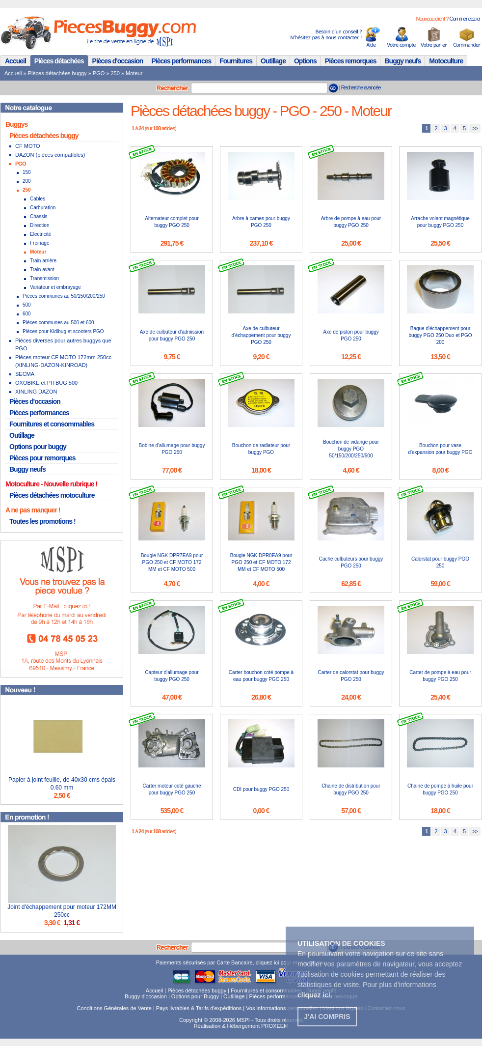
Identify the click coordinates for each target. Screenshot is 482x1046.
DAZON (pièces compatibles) (50, 155)
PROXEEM (274, 1026)
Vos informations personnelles (282, 1008)
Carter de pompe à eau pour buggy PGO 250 (440, 676)
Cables (37, 198)
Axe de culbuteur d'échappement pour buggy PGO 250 (261, 335)
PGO (99, 73)
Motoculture (446, 61)
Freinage (39, 243)
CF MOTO (27, 146)
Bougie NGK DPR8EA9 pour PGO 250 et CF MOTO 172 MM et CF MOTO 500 (261, 562)
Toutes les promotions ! (42, 521)
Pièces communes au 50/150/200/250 (64, 296)
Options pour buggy (37, 447)
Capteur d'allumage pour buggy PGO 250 (171, 676)
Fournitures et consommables (51, 424)
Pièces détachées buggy (57, 73)
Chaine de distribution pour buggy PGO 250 (350, 789)
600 (27, 313)
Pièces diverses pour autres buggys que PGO (63, 344)
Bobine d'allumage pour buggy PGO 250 (172, 449)
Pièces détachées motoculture (52, 495)
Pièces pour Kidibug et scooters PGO (63, 331)
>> (475, 128)
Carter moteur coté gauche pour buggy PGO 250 (172, 789)
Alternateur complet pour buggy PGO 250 (172, 222)
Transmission (44, 278)
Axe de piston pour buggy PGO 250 (350, 335)
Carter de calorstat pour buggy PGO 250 (351, 676)
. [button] (314, 995)
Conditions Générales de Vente (114, 1008)
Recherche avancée (361, 87)
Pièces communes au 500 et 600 (58, 322)
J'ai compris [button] (327, 1016)
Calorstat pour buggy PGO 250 (440, 562)
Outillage (273, 61)
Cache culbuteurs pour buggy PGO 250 (351, 562)
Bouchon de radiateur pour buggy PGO (261, 449)
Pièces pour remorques (42, 458)
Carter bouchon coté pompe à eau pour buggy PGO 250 (261, 676)
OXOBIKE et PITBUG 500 (46, 383)
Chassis (39, 216)
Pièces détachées (59, 61)
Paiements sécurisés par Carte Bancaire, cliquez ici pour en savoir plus (241, 962)
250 (115, 73)
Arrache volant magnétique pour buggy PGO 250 (440, 222)
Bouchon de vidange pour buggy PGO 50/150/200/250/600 (351, 448)
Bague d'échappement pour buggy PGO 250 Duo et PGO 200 (440, 335)
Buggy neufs (402, 61)
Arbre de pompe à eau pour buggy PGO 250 (351, 222)
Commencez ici (464, 19)
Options (305, 61)
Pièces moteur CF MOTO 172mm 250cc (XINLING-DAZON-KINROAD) (63, 361)
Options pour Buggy (195, 996)
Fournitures (235, 61)
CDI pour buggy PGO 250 (261, 789)
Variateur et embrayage (55, 287)
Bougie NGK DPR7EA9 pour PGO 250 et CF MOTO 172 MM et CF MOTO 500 (172, 562)
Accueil (15, 61)
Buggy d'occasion (146, 996)
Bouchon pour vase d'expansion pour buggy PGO (440, 449)
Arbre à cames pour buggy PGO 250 (261, 222)
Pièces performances (181, 61)
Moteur (134, 73)
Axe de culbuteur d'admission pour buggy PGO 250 (172, 335)
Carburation (42, 207)
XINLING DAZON (36, 392)
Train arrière (43, 260)
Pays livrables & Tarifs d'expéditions (198, 1008)
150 (27, 172)
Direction (39, 225)
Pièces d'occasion (117, 61)
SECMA (24, 374)
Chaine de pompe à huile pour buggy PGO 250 (440, 789)
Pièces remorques (350, 61)
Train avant (42, 269)
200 (27, 181)
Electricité (40, 234)
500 (27, 305)
